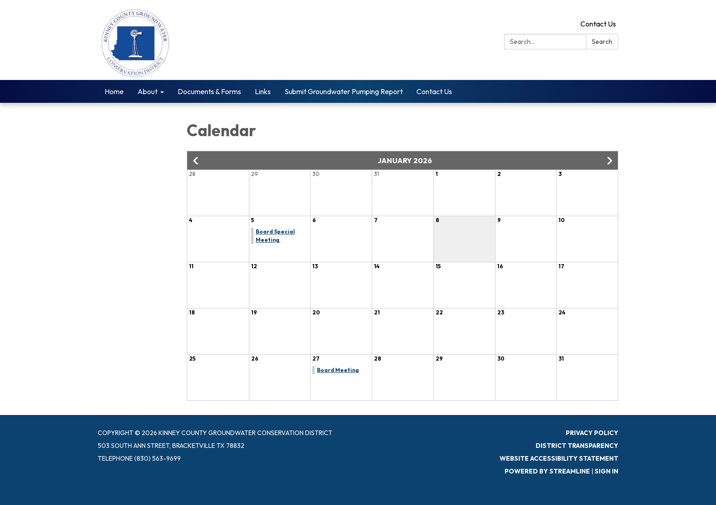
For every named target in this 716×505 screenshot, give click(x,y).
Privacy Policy (592, 433)
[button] (196, 161)
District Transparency (577, 445)
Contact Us (598, 23)
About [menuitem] (147, 91)
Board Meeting (338, 370)
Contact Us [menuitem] (434, 91)
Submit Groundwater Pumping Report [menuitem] (343, 91)
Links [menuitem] (263, 91)
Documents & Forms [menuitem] (209, 91)
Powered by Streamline (547, 471)
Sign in (606, 471)
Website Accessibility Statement (559, 458)
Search (602, 41)
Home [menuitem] (114, 91)
